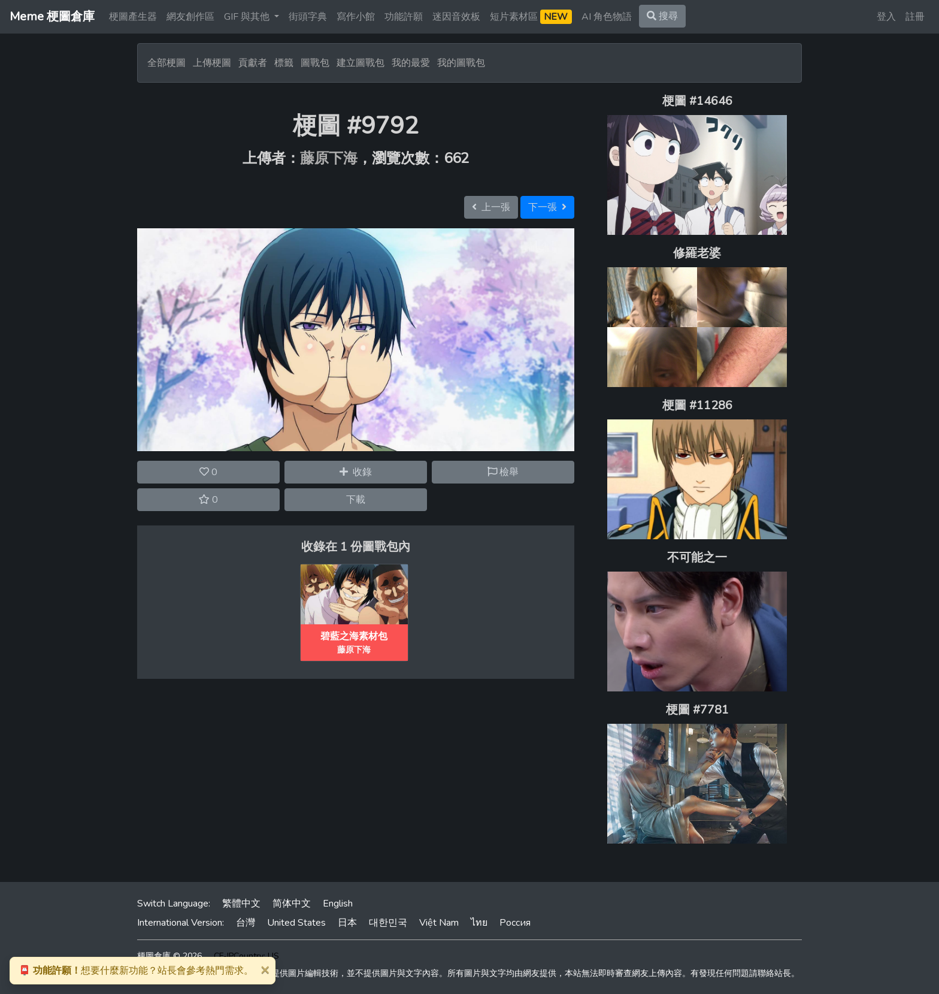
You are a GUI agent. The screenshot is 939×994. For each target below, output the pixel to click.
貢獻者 (252, 63)
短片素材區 (531, 17)
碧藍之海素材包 (353, 636)
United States (296, 922)
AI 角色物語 (606, 16)
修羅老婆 (697, 253)
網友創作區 (190, 16)
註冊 (915, 16)
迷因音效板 (456, 16)
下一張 (547, 207)
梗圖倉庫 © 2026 (169, 956)
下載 (355, 499)
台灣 (245, 922)
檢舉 (503, 472)
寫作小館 (356, 16)
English (338, 903)
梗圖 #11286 (697, 405)
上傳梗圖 (212, 63)
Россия (515, 922)
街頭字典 (308, 16)
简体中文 (291, 903)
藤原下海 (329, 158)
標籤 (283, 63)
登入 (886, 16)
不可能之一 (697, 557)
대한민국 (388, 922)
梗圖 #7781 (697, 710)
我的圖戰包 (461, 63)
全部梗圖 (166, 63)
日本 (347, 922)
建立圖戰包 (360, 63)
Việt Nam (439, 922)
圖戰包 (315, 63)
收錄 (356, 472)
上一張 (491, 207)
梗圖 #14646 (697, 101)
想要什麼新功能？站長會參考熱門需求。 (136, 970)
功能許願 (403, 16)
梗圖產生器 (133, 16)
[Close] (265, 969)
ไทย (479, 922)
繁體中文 (241, 903)
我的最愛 (411, 63)
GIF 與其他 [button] (248, 16)
